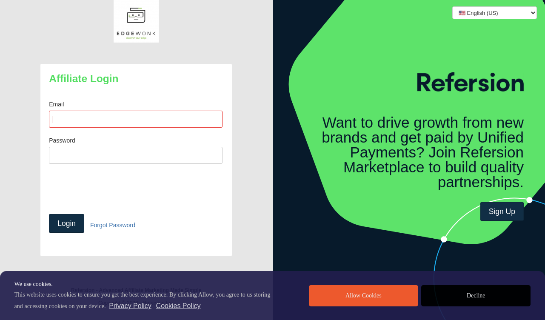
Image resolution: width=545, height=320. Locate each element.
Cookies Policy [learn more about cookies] (178, 305)
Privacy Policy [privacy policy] (130, 305)
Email (56, 104)
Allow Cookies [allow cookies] (363, 295)
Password (62, 140)
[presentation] (113, 189)
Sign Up (502, 211)
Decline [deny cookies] (476, 295)
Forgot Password (112, 225)
